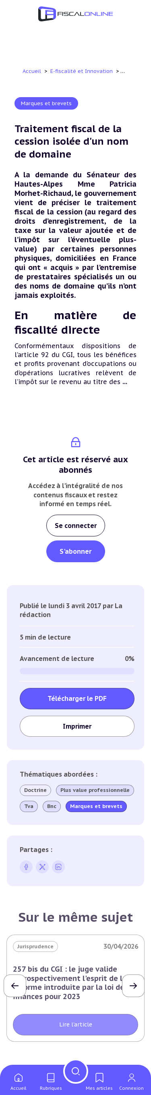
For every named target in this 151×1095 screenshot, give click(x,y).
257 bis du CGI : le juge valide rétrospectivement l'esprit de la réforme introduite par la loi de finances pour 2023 (70, 982)
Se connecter (76, 526)
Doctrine (35, 790)
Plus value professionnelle (95, 790)
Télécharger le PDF (77, 698)
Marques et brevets (46, 103)
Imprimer (77, 726)
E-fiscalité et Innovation (82, 71)
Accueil (32, 71)
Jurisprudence (35, 946)
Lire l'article (75, 1024)
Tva (28, 806)
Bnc (51, 806)
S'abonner (75, 551)
